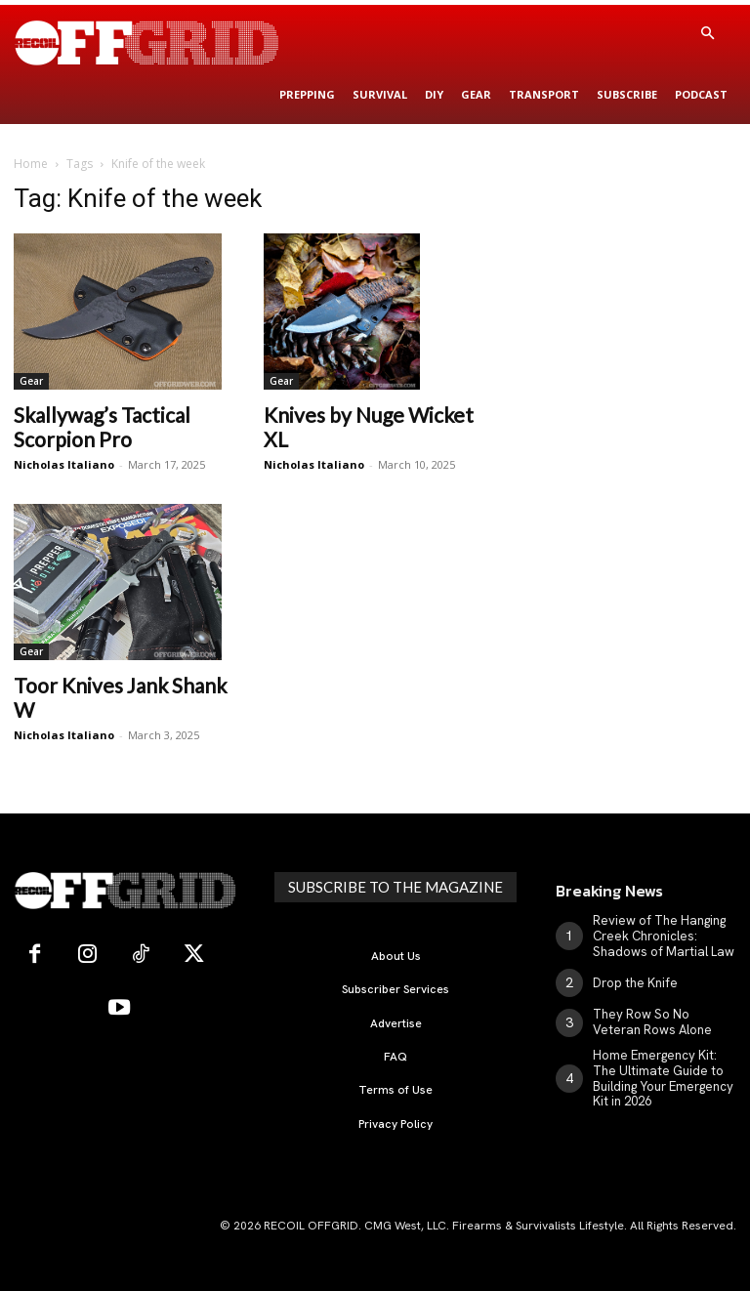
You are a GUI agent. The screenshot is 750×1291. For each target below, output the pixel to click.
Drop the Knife (633, 978)
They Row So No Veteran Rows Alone (658, 1016)
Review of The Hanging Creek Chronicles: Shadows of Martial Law (657, 934)
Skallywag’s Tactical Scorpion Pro (102, 426)
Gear (31, 381)
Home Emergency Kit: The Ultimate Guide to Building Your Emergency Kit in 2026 (664, 1069)
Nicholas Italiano (64, 464)
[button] (707, 34)
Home (31, 163)
